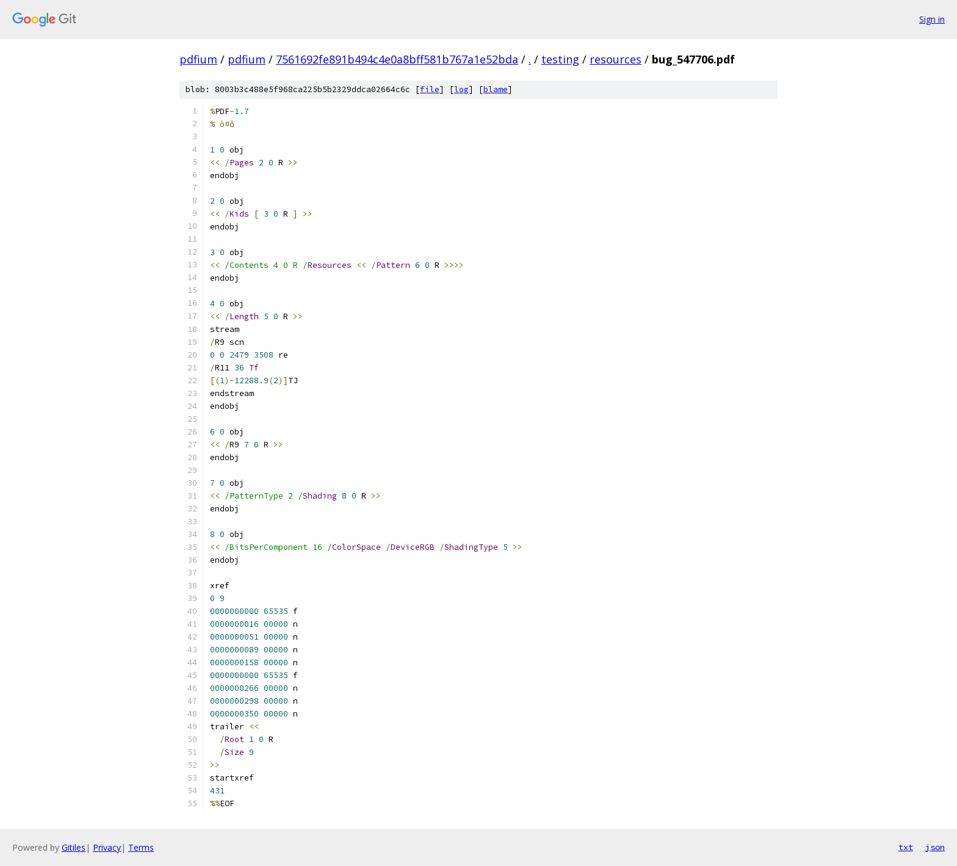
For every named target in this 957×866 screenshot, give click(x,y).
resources (615, 59)
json (935, 847)
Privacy (107, 847)
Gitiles (73, 847)
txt (905, 847)
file (429, 89)
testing (560, 59)
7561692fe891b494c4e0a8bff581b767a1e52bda (397, 59)
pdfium (198, 59)
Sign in (932, 19)
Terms (141, 847)
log (461, 89)
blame (495, 89)
